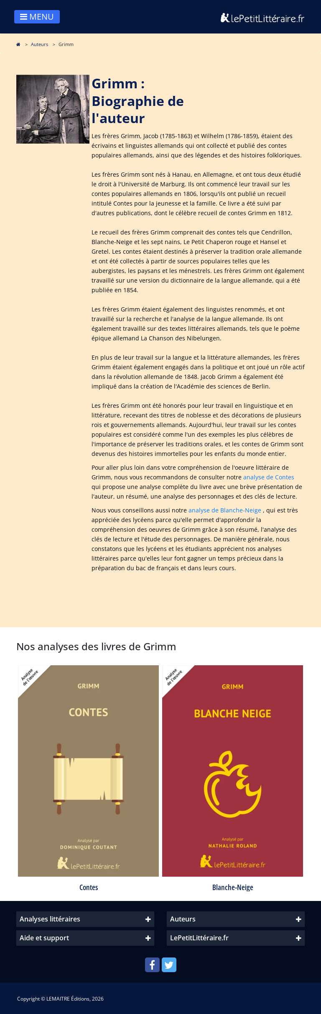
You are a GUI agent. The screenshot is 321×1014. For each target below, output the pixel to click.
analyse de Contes (268, 477)
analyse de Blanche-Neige (225, 510)
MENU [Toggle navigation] (37, 16)
